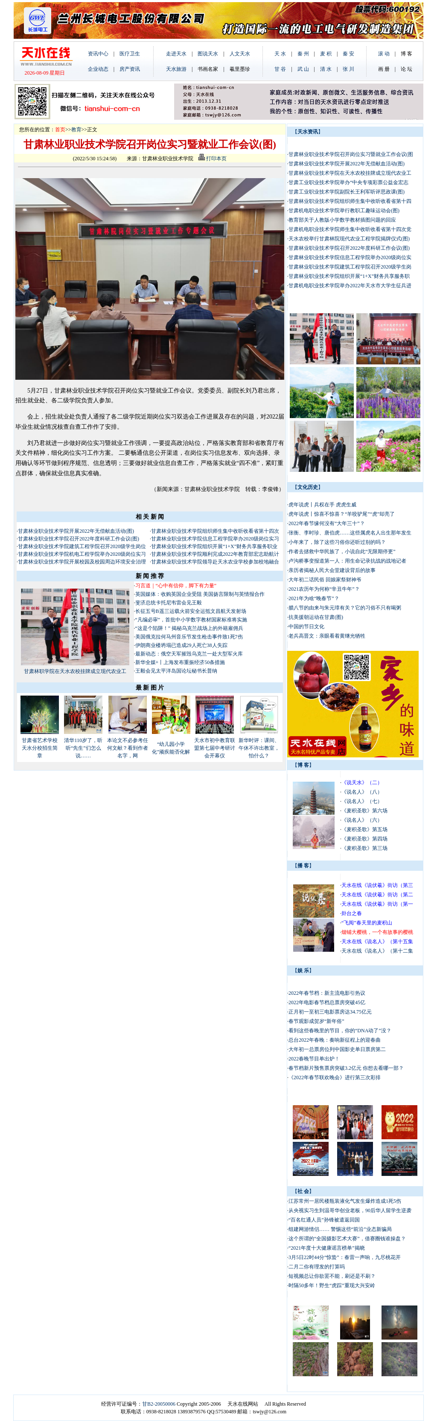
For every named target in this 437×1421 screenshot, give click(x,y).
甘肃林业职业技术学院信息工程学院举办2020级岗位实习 (215, 539)
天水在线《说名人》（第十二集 (377, 951)
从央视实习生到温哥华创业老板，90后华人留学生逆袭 (349, 1210)
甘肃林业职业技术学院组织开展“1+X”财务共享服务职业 (214, 546)
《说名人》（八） (361, 792)
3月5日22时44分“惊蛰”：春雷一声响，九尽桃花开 (344, 1257)
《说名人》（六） (361, 820)
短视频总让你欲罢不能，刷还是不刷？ (332, 1276)
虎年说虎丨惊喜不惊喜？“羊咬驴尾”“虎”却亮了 (341, 514)
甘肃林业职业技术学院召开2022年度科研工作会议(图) (78, 539)
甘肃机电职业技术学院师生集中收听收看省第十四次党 (349, 229)
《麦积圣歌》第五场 (364, 829)
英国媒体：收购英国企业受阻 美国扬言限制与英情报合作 (200, 594)
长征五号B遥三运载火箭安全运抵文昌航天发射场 (190, 611)
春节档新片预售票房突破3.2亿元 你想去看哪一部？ (346, 1068)
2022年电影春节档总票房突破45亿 (326, 1002)
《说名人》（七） (361, 801)
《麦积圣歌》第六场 (364, 811)
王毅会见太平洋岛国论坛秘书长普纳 (176, 671)
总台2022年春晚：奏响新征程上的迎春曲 (334, 1040)
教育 (76, 130)
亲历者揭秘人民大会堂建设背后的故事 (332, 570)
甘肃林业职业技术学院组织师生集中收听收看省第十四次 (215, 531)
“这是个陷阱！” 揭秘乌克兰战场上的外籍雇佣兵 (189, 628)
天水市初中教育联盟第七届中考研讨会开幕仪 (214, 748)
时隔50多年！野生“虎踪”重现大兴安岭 (331, 1285)
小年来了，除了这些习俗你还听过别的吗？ (337, 542)
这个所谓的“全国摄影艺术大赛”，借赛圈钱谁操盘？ (347, 1239)
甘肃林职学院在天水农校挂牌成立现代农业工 (75, 671)
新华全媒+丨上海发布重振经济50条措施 (180, 662)
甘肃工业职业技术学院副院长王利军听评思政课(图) (346, 192)
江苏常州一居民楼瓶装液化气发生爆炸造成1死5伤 (344, 1201)
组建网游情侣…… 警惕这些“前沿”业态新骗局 (340, 1229)
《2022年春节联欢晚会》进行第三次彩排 (334, 1077)
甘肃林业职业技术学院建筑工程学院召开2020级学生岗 (349, 267)
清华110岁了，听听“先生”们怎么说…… (83, 748)
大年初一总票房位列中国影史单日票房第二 (337, 1049)
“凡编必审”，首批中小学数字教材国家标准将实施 (191, 620)
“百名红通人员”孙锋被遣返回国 (324, 1220)
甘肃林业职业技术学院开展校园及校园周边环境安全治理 (82, 562)
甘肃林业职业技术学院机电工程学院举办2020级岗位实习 (82, 554)
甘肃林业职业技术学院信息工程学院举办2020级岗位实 (349, 257)
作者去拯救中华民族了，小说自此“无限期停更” (342, 552)
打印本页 (212, 159)
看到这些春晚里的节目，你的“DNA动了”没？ (339, 1031)
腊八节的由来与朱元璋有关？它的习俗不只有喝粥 (344, 608)
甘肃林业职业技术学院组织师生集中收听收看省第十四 (349, 201)
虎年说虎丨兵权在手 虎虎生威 (322, 505)
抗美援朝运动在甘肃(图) (315, 617)
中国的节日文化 (306, 627)
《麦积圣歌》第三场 (364, 848)
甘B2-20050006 (158, 1404)
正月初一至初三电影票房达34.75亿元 (330, 1012)
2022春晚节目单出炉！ (314, 1059)
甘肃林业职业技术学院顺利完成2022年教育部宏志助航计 (215, 554)
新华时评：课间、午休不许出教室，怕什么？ (259, 748)
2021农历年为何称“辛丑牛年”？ (324, 589)
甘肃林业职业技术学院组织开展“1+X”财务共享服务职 (349, 276)
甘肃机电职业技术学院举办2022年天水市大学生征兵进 (349, 286)
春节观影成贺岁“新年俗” (316, 1021)
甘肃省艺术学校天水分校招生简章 (40, 748)
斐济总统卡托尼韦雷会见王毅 (168, 603)
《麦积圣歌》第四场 (364, 839)
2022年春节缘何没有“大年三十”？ (326, 523)
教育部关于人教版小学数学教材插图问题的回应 (342, 220)
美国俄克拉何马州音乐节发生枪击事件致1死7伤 (189, 637)
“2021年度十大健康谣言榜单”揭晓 (326, 1248)
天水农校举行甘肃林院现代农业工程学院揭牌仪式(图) (349, 239)
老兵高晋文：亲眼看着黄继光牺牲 (326, 636)
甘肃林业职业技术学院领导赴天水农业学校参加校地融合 (215, 562)
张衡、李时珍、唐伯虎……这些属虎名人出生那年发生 (349, 533)
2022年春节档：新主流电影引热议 (327, 993)
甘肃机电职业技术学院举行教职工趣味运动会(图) (343, 211)
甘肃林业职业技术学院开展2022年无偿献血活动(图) (76, 531)
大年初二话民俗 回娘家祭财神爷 (324, 580)
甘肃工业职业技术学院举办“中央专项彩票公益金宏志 (348, 182)
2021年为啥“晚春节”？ (313, 598)
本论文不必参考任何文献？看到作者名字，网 (127, 748)
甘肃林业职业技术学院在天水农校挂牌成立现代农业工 (349, 173)
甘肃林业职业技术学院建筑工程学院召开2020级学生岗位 (82, 546)
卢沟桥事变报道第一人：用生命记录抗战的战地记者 (347, 561)
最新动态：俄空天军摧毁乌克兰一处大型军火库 (189, 654)
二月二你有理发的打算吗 (316, 1267)
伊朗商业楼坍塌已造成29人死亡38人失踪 (181, 645)
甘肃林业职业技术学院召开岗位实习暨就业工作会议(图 (350, 154)
